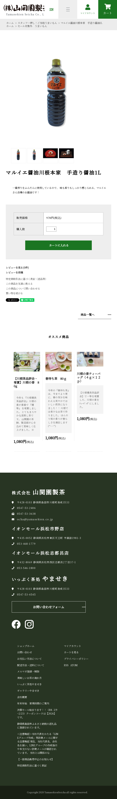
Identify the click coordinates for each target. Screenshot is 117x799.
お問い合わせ (24, 652)
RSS (66, 665)
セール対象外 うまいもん (32, 26)
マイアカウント (72, 646)
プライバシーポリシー (76, 658)
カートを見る (71, 652)
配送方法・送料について (30, 665)
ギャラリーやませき (28, 690)
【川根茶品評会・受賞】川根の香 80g (26, 382)
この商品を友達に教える (19, 283)
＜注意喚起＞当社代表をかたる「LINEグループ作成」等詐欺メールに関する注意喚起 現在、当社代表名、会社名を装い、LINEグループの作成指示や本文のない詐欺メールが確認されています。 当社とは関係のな (37, 743)
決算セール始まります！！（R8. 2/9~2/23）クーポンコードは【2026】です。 (37, 713)
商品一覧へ (88, 314)
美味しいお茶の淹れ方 (29, 678)
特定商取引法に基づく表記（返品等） (26, 279)
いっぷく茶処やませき (29, 684)
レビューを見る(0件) (17, 267)
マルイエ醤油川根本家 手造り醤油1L (81, 23)
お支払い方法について (29, 658)
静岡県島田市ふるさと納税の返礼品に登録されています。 (36, 725)
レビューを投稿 (14, 272)
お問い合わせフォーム (48, 607)
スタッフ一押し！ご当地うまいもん (37, 23)
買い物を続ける (14, 293)
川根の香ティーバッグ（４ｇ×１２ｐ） (89, 377)
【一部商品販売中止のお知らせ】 (35, 759)
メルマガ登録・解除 (28, 671)
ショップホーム (25, 646)
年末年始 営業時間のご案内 (33, 703)
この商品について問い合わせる (23, 288)
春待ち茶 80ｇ (56, 378)
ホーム (10, 23)
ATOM (74, 665)
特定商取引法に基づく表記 (32, 765)
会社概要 (22, 697)
